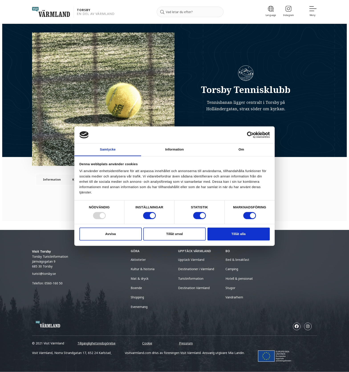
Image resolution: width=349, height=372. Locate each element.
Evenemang (139, 307)
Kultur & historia (142, 269)
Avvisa (110, 234)
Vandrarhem (234, 297)
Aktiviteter (138, 259)
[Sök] (162, 12)
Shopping (137, 297)
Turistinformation (190, 278)
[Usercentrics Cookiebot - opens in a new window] (250, 134)
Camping (231, 269)
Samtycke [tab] (108, 149)
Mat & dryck (139, 278)
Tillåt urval (174, 234)
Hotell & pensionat (239, 278)
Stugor (230, 288)
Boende (136, 288)
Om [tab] (241, 149)
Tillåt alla (238, 234)
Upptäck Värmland (191, 259)
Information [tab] (174, 149)
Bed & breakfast (237, 259)
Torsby (83, 10)
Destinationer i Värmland (196, 269)
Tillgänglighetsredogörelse (96, 343)
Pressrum (186, 343)
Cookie (147, 343)
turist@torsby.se (44, 273)
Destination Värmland (194, 288)
